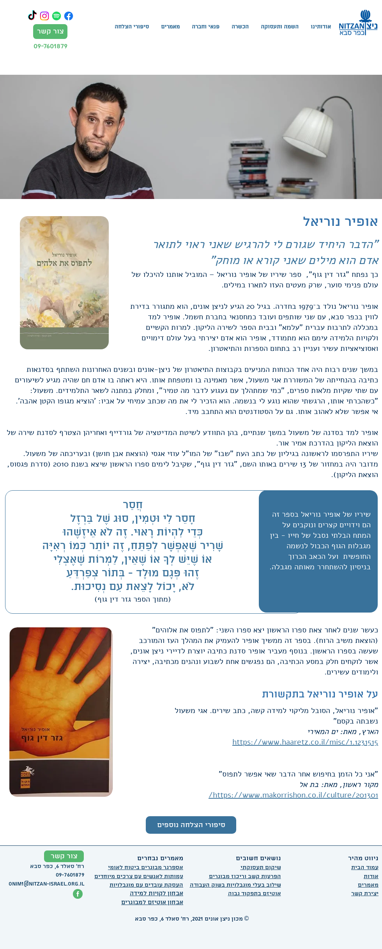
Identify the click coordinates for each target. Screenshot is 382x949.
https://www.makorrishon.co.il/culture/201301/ (293, 795)
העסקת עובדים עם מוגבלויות (146, 885)
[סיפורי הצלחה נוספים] (191, 825)
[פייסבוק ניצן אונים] (78, 894)
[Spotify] (56, 16)
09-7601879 (50, 46)
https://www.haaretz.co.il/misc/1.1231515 (305, 742)
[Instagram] (44, 16)
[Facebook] (68, 16)
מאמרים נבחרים (160, 858)
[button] (240, 27)
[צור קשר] (50, 31)
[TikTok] (32, 16)
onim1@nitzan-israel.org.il (46, 883)
